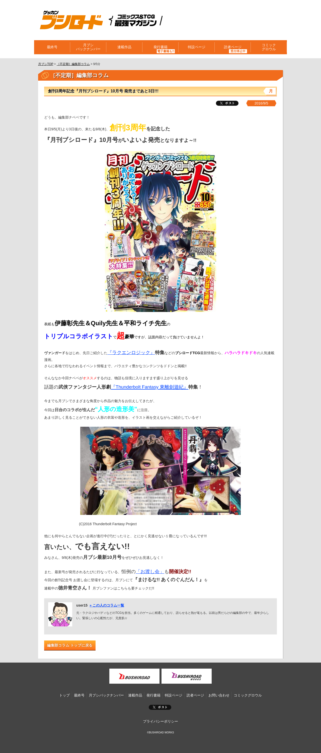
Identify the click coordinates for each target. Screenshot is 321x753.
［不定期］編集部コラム (73, 64)
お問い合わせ (218, 695)
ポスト (160, 707)
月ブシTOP (45, 64)
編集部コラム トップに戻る (70, 645)
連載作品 (124, 47)
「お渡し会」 (150, 571)
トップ (64, 695)
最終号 (52, 47)
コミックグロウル (269, 47)
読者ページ (233, 47)
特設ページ (196, 47)
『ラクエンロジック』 (131, 352)
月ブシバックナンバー (88, 47)
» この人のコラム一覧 (107, 605)
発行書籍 (160, 47)
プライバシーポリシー (160, 721)
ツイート (227, 103)
